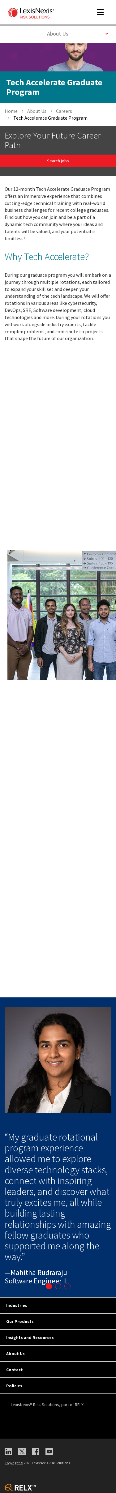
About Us (77, 33)
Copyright (14, 1463)
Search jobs (58, 161)
